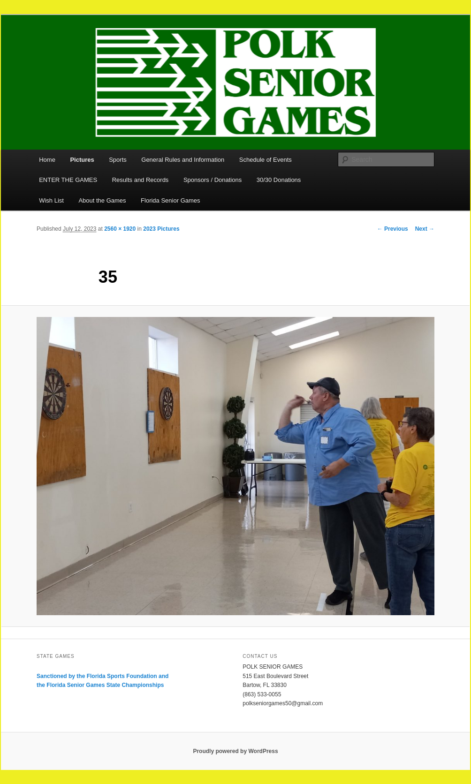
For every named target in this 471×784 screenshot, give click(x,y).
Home (47, 159)
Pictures (82, 159)
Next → (424, 229)
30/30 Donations (279, 179)
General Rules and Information (182, 159)
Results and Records (140, 179)
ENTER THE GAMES (68, 179)
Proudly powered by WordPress (235, 751)
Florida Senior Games (170, 200)
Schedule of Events (265, 159)
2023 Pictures (161, 229)
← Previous (392, 229)
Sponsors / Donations (212, 179)
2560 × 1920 (120, 229)
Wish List (51, 200)
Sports (118, 159)
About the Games (102, 200)
